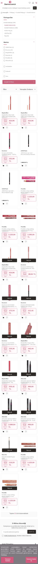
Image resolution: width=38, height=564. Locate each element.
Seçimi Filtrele (19, 82)
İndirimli (7, 71)
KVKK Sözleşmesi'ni (10, 535)
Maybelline (5, 113)
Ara (35, 8)
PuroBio (23, 189)
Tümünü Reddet (7, 560)
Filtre (10, 89)
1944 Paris (24, 151)
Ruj (6, 36)
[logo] (10, 3)
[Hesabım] (33, 3)
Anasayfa (4, 12)
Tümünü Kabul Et (31, 560)
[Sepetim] (36, 3)
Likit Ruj (7, 33)
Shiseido (23, 378)
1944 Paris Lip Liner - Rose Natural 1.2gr (8, 191)
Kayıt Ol (31, 531)
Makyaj (12, 12)
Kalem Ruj (8, 30)
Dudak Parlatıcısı (11, 28)
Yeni (6, 76)
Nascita (4, 454)
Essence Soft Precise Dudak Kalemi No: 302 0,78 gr (27, 267)
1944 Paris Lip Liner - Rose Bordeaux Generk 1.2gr (28, 153)
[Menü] (2, 2)
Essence (4, 151)
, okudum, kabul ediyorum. (17, 535)
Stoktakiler (8, 66)
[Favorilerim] (30, 3)
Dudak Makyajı (20, 12)
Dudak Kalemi (10, 25)
